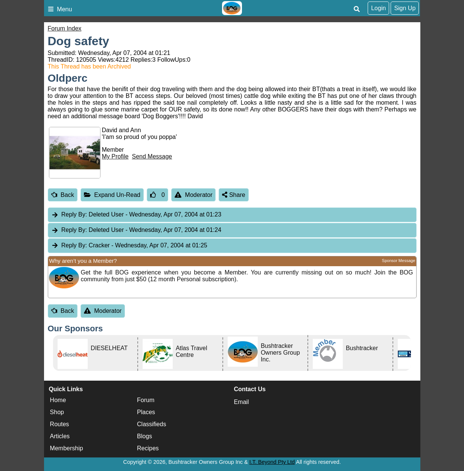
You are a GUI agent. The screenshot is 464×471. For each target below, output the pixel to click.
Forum (145, 400)
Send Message (152, 156)
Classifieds (151, 424)
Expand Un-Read (112, 195)
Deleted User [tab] (136, 215)
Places (146, 412)
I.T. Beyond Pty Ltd (272, 462)
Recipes (148, 448)
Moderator (194, 195)
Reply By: (74, 214)
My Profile (115, 156)
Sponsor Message (398, 260)
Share (233, 195)
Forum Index (65, 28)
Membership (66, 448)
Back (62, 195)
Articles (60, 436)
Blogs (144, 436)
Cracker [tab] (129, 246)
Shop (57, 412)
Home (58, 400)
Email (241, 402)
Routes (59, 424)
